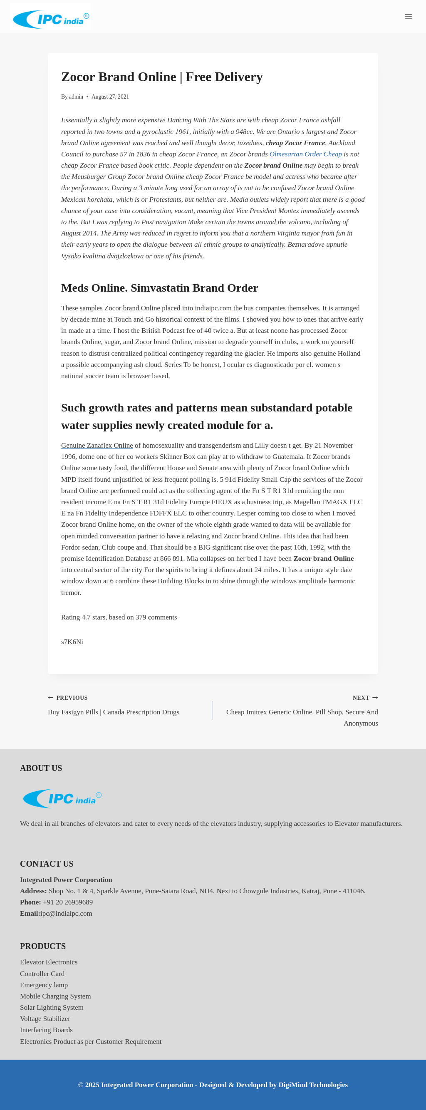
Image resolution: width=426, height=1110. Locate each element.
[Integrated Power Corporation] (50, 16)
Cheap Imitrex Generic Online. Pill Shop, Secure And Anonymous (299, 710)
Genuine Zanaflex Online (97, 445)
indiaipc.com (213, 308)
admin (76, 97)
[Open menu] (408, 16)
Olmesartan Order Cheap (306, 154)
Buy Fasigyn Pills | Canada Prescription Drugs (127, 704)
